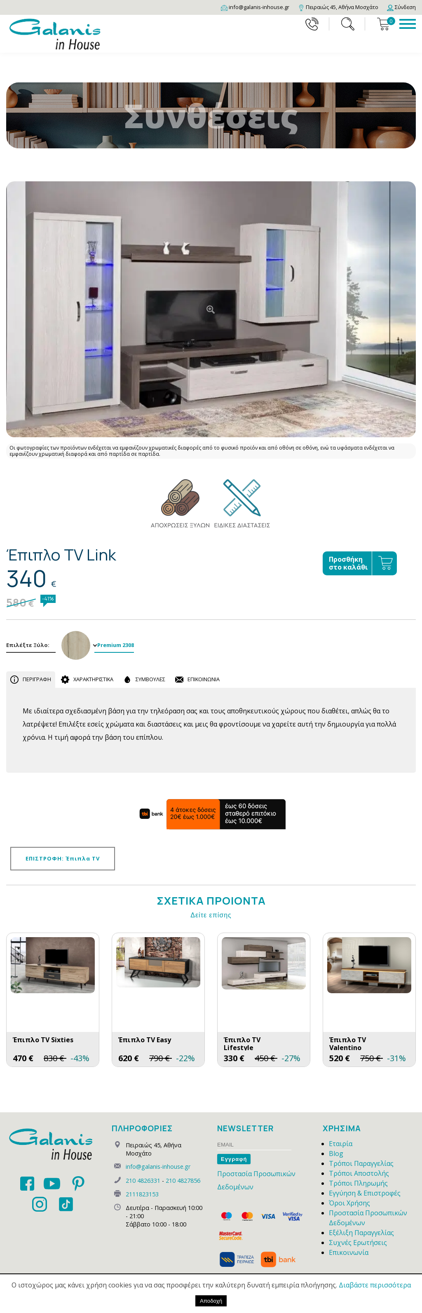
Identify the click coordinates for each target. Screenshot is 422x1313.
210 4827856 (183, 1180)
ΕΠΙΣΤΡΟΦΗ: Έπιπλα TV (63, 858)
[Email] (255, 7)
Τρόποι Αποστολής (359, 1173)
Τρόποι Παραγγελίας (361, 1163)
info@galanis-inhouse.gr (158, 1166)
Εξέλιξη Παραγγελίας (361, 1232)
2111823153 (142, 1194)
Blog (336, 1153)
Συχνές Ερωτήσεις (358, 1242)
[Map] (338, 7)
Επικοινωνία (348, 1252)
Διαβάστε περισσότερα (375, 1285)
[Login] (401, 7)
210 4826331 (143, 1180)
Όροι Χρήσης (349, 1202)
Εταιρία (340, 1143)
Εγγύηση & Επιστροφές (365, 1193)
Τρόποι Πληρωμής (358, 1183)
